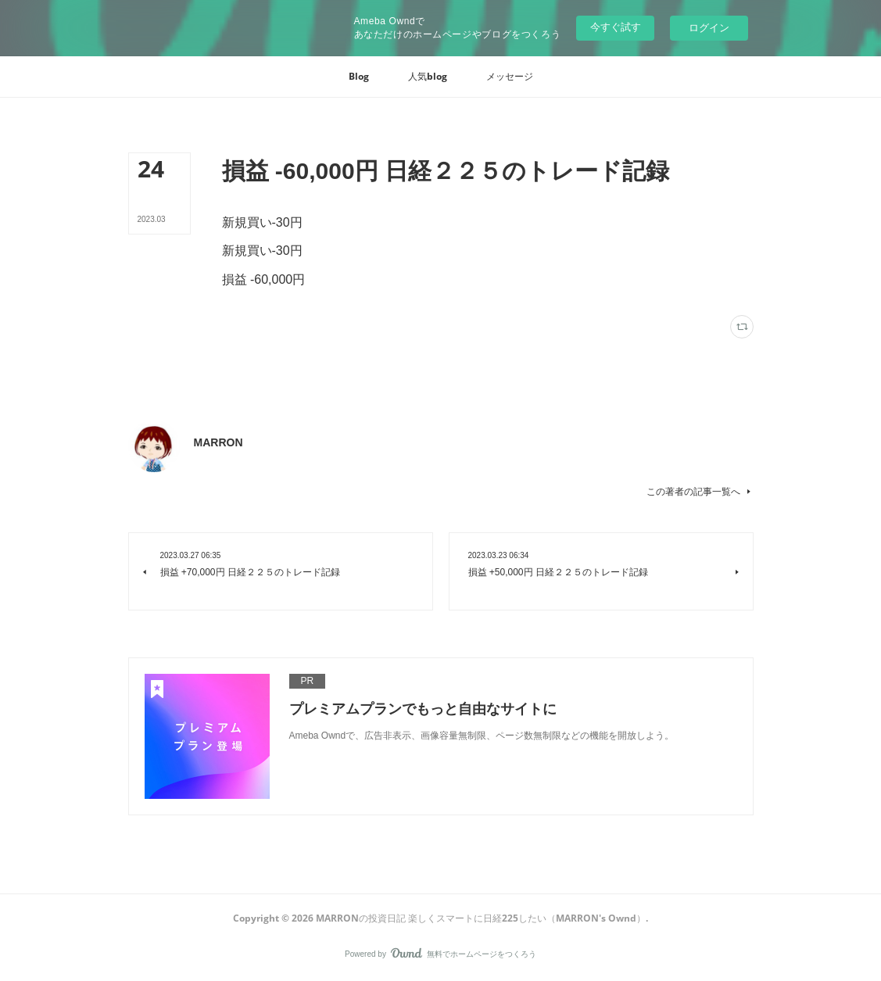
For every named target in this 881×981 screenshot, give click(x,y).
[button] (359, 76)
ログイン (709, 28)
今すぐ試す (615, 27)
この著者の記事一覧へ (700, 491)
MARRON (218, 442)
